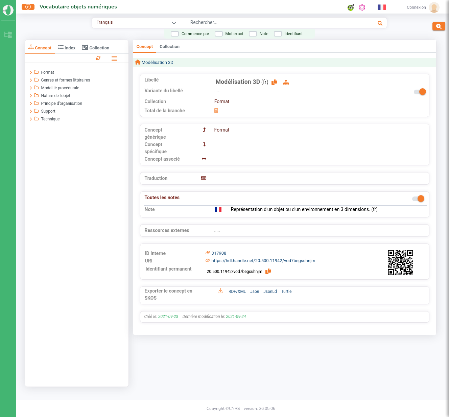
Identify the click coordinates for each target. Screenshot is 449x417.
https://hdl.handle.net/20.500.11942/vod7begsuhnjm (263, 260)
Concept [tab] (39, 47)
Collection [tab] (95, 47)
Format (222, 101)
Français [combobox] (104, 22)
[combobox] (261, 23)
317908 (219, 253)
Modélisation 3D (157, 62)
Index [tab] (66, 47)
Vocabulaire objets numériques (78, 6)
